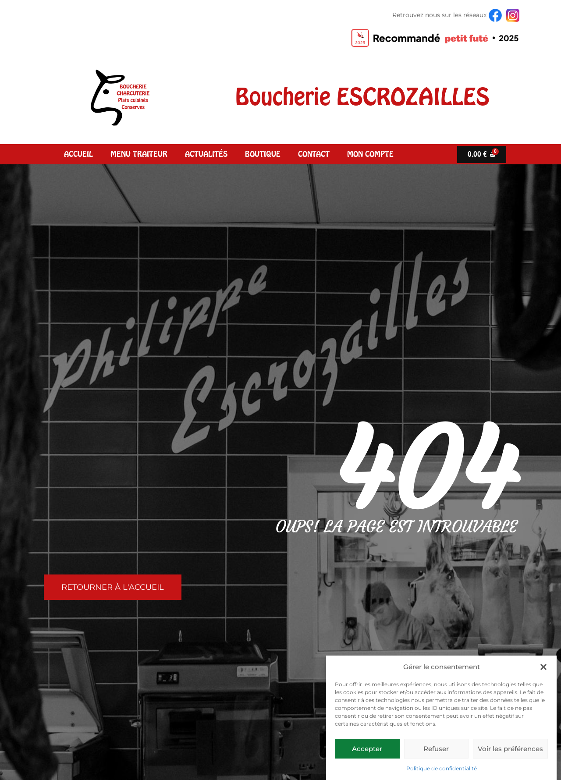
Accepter (367, 749)
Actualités (206, 154)
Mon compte (370, 154)
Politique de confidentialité (441, 768)
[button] (543, 667)
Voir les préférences (510, 749)
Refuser (436, 749)
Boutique (262, 154)
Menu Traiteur (138, 154)
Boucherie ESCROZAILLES (362, 97)
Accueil (78, 154)
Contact (314, 154)
